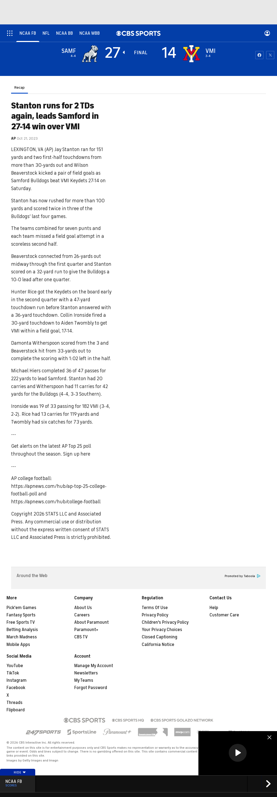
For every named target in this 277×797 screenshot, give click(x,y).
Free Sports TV (21, 622)
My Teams (83, 680)
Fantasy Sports (21, 615)
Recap (19, 87)
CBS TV (81, 637)
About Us (83, 607)
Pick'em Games (21, 607)
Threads (14, 702)
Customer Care (224, 615)
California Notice (158, 644)
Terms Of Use (155, 607)
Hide (20, 772)
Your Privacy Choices (162, 629)
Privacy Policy (155, 615)
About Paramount (91, 622)
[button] (238, 753)
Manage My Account (93, 665)
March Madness (22, 637)
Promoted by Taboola (242, 576)
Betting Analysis (22, 629)
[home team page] (191, 53)
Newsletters (86, 673)
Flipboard (16, 710)
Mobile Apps (18, 644)
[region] (237, 753)
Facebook (16, 687)
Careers (82, 615)
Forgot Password (90, 687)
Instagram (17, 680)
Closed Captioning (159, 637)
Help (214, 607)
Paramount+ (86, 629)
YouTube (15, 665)
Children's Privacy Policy (165, 622)
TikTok (13, 673)
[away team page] (90, 53)
